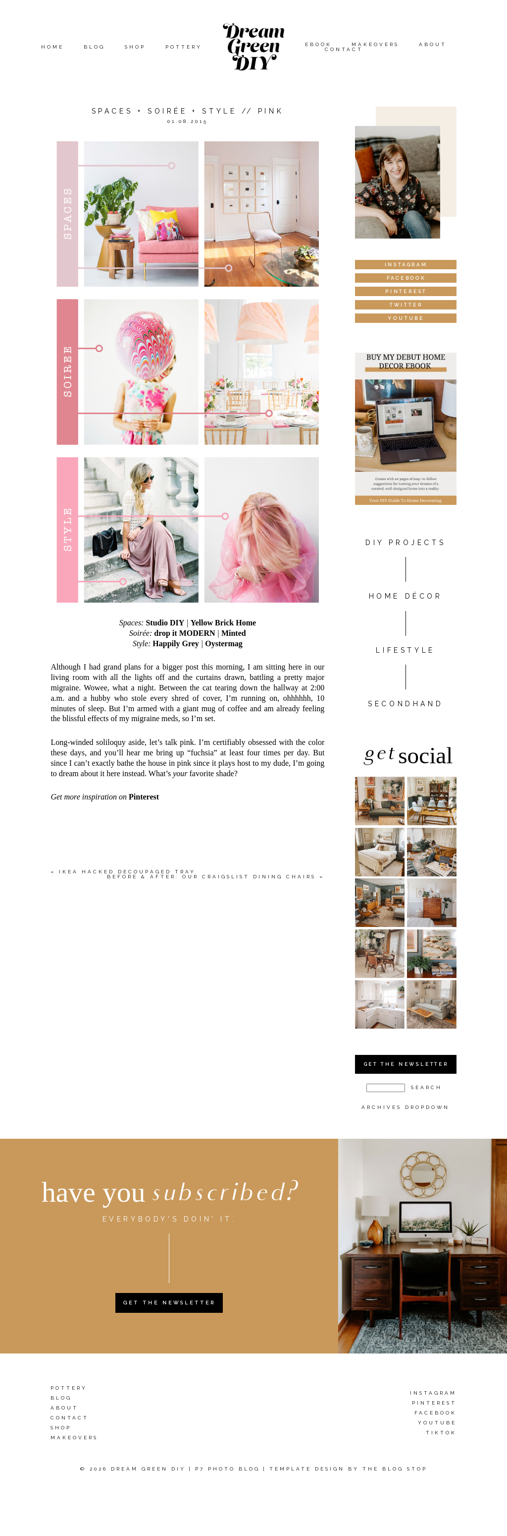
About (433, 44)
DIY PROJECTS (405, 543)
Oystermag (224, 643)
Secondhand (405, 704)
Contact (344, 49)
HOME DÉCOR (406, 596)
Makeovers (375, 44)
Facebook (435, 1413)
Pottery (183, 47)
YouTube (437, 1423)
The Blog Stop (394, 1469)
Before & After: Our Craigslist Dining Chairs (211, 876)
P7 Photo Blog (227, 1469)
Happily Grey (175, 643)
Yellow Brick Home (223, 622)
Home (52, 47)
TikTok (441, 1433)
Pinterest (144, 797)
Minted (233, 633)
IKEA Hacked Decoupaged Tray (127, 871)
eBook (318, 44)
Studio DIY (165, 622)
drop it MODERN (184, 633)
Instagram (433, 1393)
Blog (94, 47)
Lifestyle (405, 650)
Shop (135, 47)
